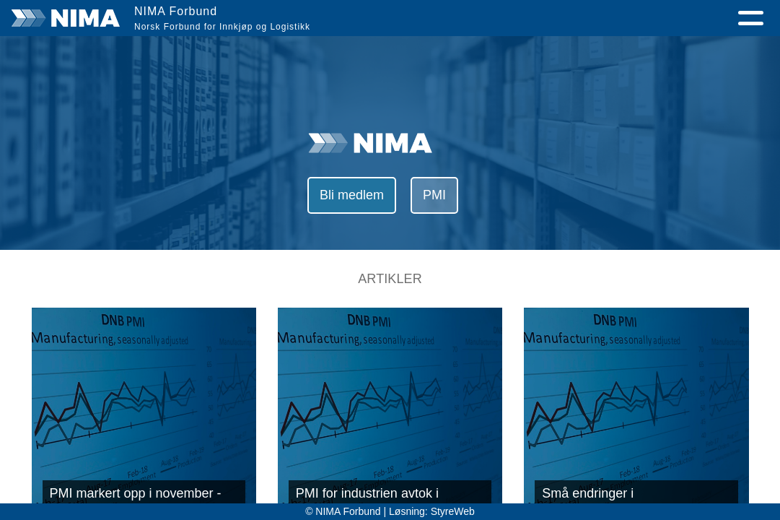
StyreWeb (453, 511)
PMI (434, 195)
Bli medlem (352, 195)
